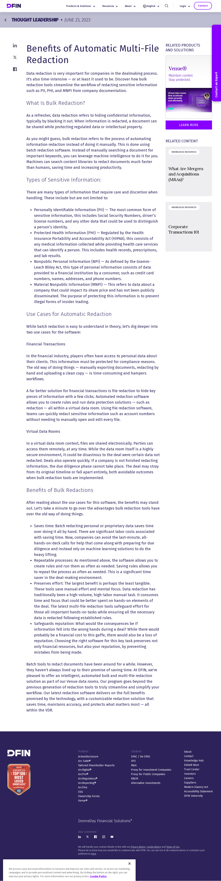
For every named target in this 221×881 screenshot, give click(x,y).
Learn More (188, 125)
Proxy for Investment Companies (151, 769)
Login (186, 6)
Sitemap (130, 860)
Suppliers (190, 782)
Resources (111, 6)
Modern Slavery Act (196, 787)
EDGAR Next (191, 765)
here (93, 853)
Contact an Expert (216, 63)
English (153, 6)
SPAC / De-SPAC (140, 756)
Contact (204, 6)
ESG (80, 791)
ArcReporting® (87, 783)
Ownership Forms (89, 796)
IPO (133, 761)
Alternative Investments (145, 783)
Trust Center (191, 769)
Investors (190, 773)
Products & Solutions (82, 6)
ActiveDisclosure (88, 756)
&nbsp (189, 171)
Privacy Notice (138, 847)
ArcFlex (82, 787)
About (131, 6)
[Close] (129, 875)
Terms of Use (173, 847)
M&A (134, 765)
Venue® (82, 800)
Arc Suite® (84, 761)
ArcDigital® (84, 769)
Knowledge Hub (194, 760)
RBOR (134, 778)
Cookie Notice (154, 847)
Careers (189, 778)
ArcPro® (83, 774)
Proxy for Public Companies (148, 774)
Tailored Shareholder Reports (96, 765)
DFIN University (193, 795)
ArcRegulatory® (87, 778)
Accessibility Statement (198, 791)
